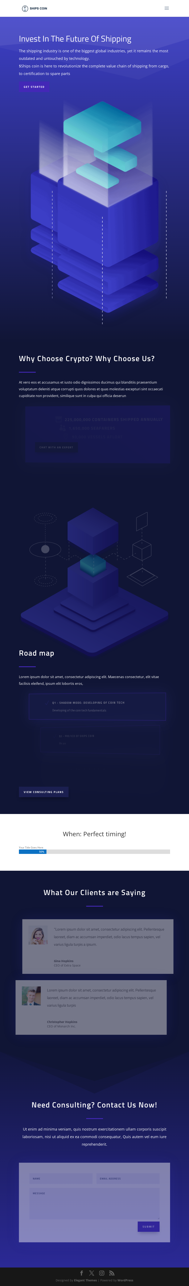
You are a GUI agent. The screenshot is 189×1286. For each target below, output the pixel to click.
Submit (149, 1226)
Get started (34, 87)
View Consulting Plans (44, 792)
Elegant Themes (85, 1280)
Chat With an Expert (58, 447)
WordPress (125, 1280)
